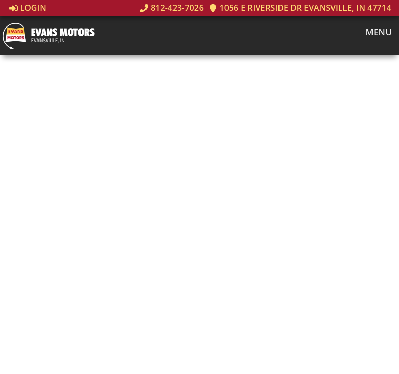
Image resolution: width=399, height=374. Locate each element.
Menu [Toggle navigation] (373, 32)
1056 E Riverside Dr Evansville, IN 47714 (300, 8)
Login (27, 8)
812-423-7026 (172, 8)
